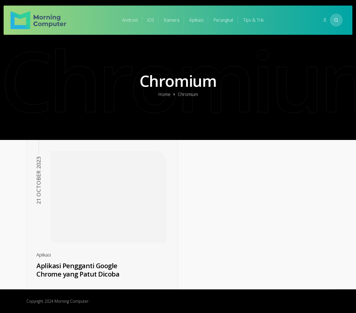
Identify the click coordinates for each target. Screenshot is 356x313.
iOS (150, 20)
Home (164, 94)
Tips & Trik (253, 20)
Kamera (171, 20)
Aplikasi (196, 20)
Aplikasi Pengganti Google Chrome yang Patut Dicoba (77, 270)
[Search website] (336, 20)
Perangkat (223, 20)
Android (130, 20)
